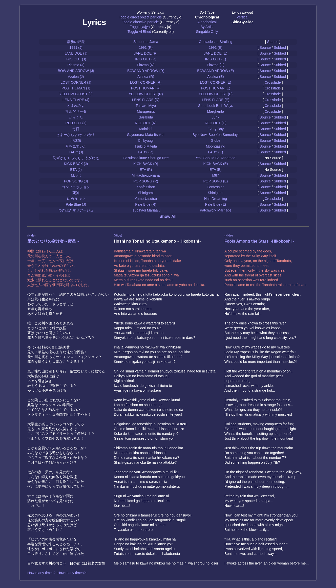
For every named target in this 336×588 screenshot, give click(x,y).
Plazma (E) (215, 65)
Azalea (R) (145, 77)
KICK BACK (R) (145, 164)
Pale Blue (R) (145, 204)
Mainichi (145, 129)
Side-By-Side (242, 22)
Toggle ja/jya (140, 27)
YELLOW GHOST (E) (216, 94)
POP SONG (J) (76, 181)
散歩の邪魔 (76, 42)
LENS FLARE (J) (75, 100)
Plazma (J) (76, 65)
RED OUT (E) (215, 123)
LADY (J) (76, 152)
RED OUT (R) (146, 123)
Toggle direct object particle (140, 17)
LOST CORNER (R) (145, 82)
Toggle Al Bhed (139, 32)
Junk (215, 117)
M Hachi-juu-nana (146, 175)
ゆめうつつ (76, 199)
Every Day (215, 129)
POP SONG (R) (145, 181)
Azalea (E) (215, 77)
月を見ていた (76, 146)
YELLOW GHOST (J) (76, 94)
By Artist (206, 27)
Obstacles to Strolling (215, 42)
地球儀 (76, 140)
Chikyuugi (145, 140)
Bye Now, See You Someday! (216, 135)
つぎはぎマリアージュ (76, 210)
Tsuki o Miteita (146, 146)
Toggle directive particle (140, 22)
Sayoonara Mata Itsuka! (145, 135)
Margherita (215, 111)
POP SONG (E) (215, 181)
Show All (168, 216)
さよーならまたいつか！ (75, 135)
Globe (215, 140)
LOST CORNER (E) (215, 82)
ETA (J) (76, 170)
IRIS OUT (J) (76, 59)
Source (272, 42)
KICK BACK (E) (215, 164)
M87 (215, 175)
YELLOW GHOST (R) (146, 94)
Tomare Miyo (146, 106)
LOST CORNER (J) (75, 82)
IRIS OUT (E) (215, 59)
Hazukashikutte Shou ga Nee (146, 158)
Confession (215, 187)
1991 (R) (146, 47)
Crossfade (273, 82)
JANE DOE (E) (215, 53)
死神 (75, 193)
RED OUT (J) (76, 123)
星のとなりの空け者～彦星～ (53, 241)
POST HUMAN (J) (75, 88)
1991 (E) (215, 47)
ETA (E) (215, 170)
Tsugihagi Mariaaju (146, 210)
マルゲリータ (76, 111)
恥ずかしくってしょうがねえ (76, 158)
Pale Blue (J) (76, 204)
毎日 (75, 129)
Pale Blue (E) (215, 204)
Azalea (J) (76, 77)
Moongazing (215, 146)
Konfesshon (145, 187)
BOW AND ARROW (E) (215, 71)
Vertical (242, 17)
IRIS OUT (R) (145, 59)
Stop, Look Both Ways (215, 106)
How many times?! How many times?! (57, 573)
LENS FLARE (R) (146, 100)
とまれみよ (76, 106)
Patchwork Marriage (216, 210)
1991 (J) (75, 47)
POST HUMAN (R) (145, 88)
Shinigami (145, 193)
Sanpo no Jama (145, 42)
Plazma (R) (146, 65)
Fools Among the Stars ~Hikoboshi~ (259, 241)
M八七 (76, 175)
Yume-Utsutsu (146, 199)
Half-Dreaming (215, 199)
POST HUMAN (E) (215, 88)
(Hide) (31, 235)
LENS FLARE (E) (215, 100)
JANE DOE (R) (145, 53)
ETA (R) (146, 170)
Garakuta (145, 117)
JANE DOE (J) (76, 53)
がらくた (76, 117)
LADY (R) (145, 152)
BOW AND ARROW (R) (145, 71)
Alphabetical (207, 22)
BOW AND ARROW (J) (76, 71)
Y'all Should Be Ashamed (216, 158)
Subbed (280, 47)
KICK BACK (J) (76, 164)
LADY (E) (215, 152)
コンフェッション (76, 187)
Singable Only (207, 32)
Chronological (207, 17)
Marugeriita (146, 111)
